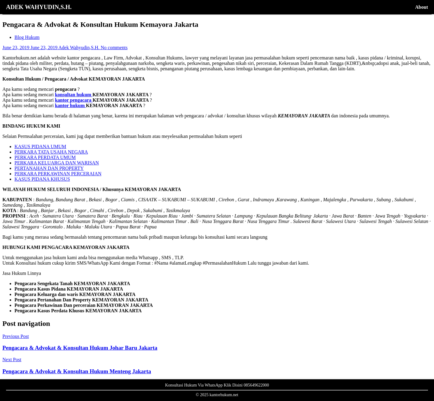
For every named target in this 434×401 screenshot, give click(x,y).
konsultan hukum (74, 94)
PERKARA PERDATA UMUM (45, 157)
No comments (114, 47)
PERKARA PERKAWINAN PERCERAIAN (58, 173)
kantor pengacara (74, 100)
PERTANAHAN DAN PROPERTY (49, 168)
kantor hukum (70, 105)
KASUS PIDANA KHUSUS (42, 179)
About (421, 7)
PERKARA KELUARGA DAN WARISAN (56, 162)
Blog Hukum (26, 37)
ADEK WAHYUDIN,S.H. (38, 7)
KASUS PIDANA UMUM (40, 146)
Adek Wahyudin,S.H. (79, 47)
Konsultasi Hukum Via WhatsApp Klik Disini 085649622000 (217, 385)
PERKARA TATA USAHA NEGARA (51, 151)
